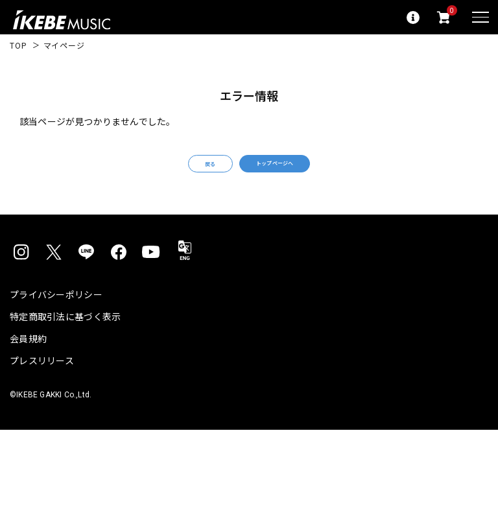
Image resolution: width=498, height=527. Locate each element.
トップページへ (294, 171)
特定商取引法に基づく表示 (65, 331)
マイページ (64, 45)
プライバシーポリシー (56, 309)
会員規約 (28, 353)
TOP (18, 45)
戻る (179, 171)
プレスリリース (42, 376)
